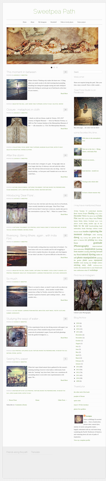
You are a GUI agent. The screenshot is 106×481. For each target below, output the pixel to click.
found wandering (12, 189)
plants (85, 260)
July (77, 346)
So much (12, 278)
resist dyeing (84, 263)
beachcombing (22, 187)
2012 (78, 372)
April (77, 355)
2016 (78, 329)
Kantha (87, 218)
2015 (78, 332)
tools (100, 268)
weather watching (45, 189)
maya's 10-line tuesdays (81, 405)
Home (24, 22)
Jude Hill (81, 218)
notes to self (47, 104)
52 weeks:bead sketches (94, 211)
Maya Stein (42, 310)
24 (65, 109)
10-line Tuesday (17, 310)
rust (90, 263)
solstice (55, 104)
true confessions (79, 270)
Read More (64, 93)
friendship (16, 273)
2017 (78, 326)
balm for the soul (18, 104)
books (81, 231)
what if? (86, 270)
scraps (94, 263)
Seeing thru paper (17, 358)
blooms (76, 231)
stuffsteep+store (97, 265)
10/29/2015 (16, 241)
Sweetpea (24, 75)
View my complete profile (82, 440)
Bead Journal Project (81, 213)
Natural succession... (88, 160)
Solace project (81, 22)
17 (65, 278)
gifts (20, 189)
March (78, 358)
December (79, 335)
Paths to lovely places (67, 22)
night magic (49, 310)
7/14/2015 (15, 321)
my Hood (77, 255)
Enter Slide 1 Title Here (51, 67)
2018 (78, 323)
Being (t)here (29, 270)
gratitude (25, 189)
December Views (80, 216)
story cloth (86, 265)
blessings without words (94, 228)
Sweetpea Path (54, 11)
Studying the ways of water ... (23, 318)
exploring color (27, 350)
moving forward (17, 229)
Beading (91, 213)
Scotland (56, 273)
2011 (78, 375)
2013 (78, 369)
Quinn (76, 221)
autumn (15, 187)
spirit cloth (77, 400)
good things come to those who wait (48, 227)
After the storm (15, 155)
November (79, 338)
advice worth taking (81, 223)
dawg (76, 237)
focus (23, 147)
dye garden (92, 237)
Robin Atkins (83, 221)
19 (65, 72)
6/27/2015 (15, 362)
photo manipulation (86, 257)
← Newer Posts (12, 400)
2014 (78, 367)
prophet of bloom (79, 396)
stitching (77, 265)
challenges (87, 234)
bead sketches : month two (90, 171)
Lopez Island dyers (16, 393)
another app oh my (19, 390)
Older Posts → (62, 400)
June (77, 349)
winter (61, 104)
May (77, 352)
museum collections (46, 147)
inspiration (90, 249)
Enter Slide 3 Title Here (57, 67)
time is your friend (93, 268)
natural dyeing (34, 189)
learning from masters (44, 273)
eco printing (32, 227)
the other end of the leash (81, 392)
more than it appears (36, 104)
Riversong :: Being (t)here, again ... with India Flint (32, 237)
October (78, 340)
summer (9, 313)
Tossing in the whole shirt (90, 182)
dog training (84, 237)
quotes (19, 353)
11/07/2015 (16, 198)
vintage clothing (26, 149)
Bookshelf (54, 22)
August (78, 343)
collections (17, 147)
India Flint (23, 273)
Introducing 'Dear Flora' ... (21, 195)
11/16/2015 (16, 158)
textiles (76, 268)
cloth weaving (97, 234)
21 (65, 155)
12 (65, 195)
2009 (78, 381)
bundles (86, 231)
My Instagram (42, 22)
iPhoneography (32, 273)
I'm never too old (61, 350)
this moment (82, 268)
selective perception (13, 149)
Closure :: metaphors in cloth (23, 109)
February (79, 361)
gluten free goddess (80, 409)
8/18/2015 (15, 281)
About (32, 22)
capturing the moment (35, 187)
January (78, 364)
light (26, 104)
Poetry (56, 310)
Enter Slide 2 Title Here (54, 67)
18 (65, 318)
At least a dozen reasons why (91, 192)
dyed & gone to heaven (56, 270)
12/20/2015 (16, 75)
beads (83, 228)
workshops (63, 273)
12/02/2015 (16, 112)
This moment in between (21, 72)
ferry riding (98, 240)
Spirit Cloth (98, 221)
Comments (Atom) (21, 405)
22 (65, 235)
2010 (78, 378)
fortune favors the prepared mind (54, 187)
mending (87, 252)
